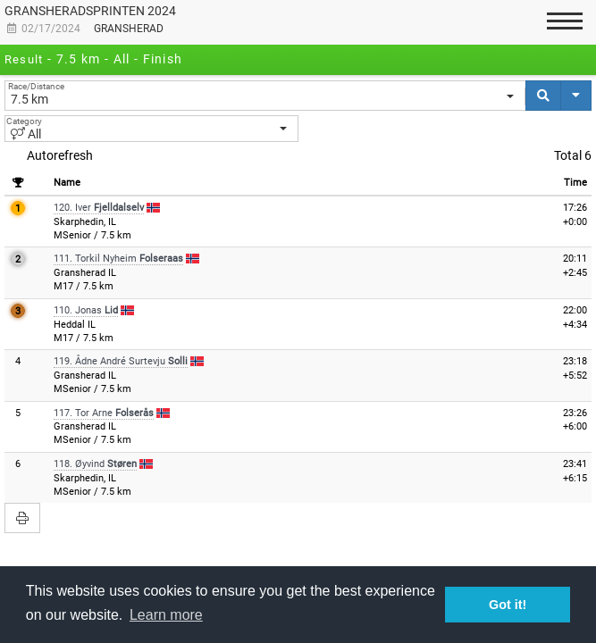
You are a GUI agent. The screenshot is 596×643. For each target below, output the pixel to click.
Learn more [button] (166, 614)
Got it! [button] (507, 604)
